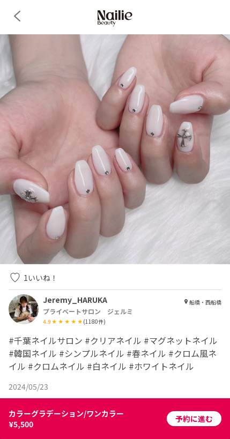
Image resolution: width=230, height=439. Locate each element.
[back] (17, 16)
